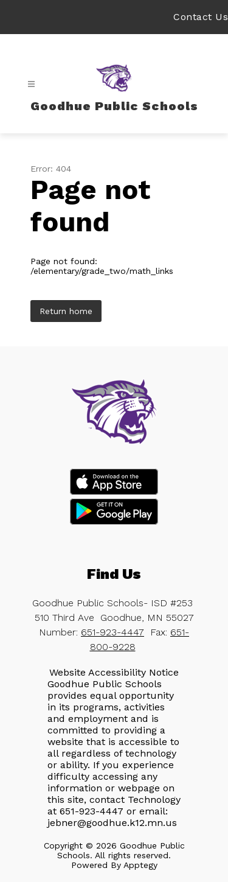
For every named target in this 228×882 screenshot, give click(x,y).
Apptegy (140, 865)
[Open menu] (31, 84)
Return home (66, 311)
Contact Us (200, 17)
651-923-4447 (112, 632)
